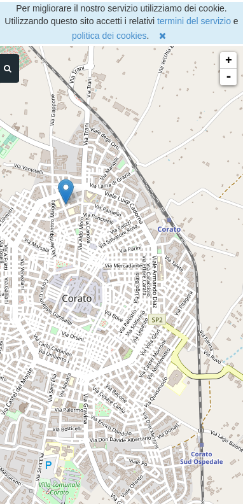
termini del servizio (194, 21)
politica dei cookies (109, 36)
